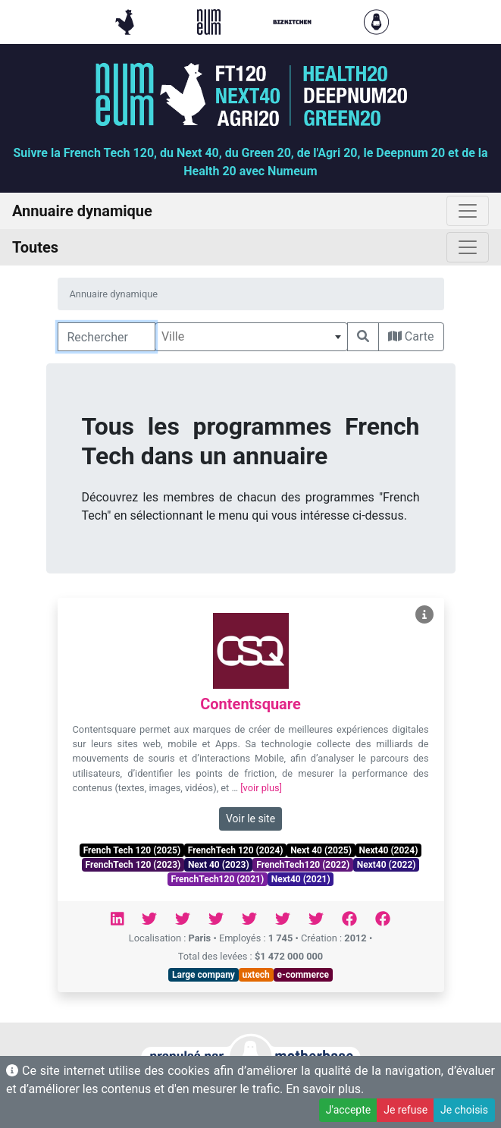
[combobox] (251, 336)
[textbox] (251, 336)
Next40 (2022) (386, 864)
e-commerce (303, 974)
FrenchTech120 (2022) (302, 864)
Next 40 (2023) (218, 864)
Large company (203, 974)
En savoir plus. (325, 1089)
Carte (411, 336)
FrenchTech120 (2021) (217, 879)
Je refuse (405, 1110)
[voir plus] (261, 787)
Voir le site (250, 818)
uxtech (256, 974)
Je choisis (464, 1110)
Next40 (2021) (300, 879)
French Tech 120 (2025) (131, 850)
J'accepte (348, 1110)
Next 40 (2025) (321, 850)
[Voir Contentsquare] (424, 615)
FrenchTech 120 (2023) (132, 864)
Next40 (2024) (388, 850)
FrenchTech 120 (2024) (235, 850)
